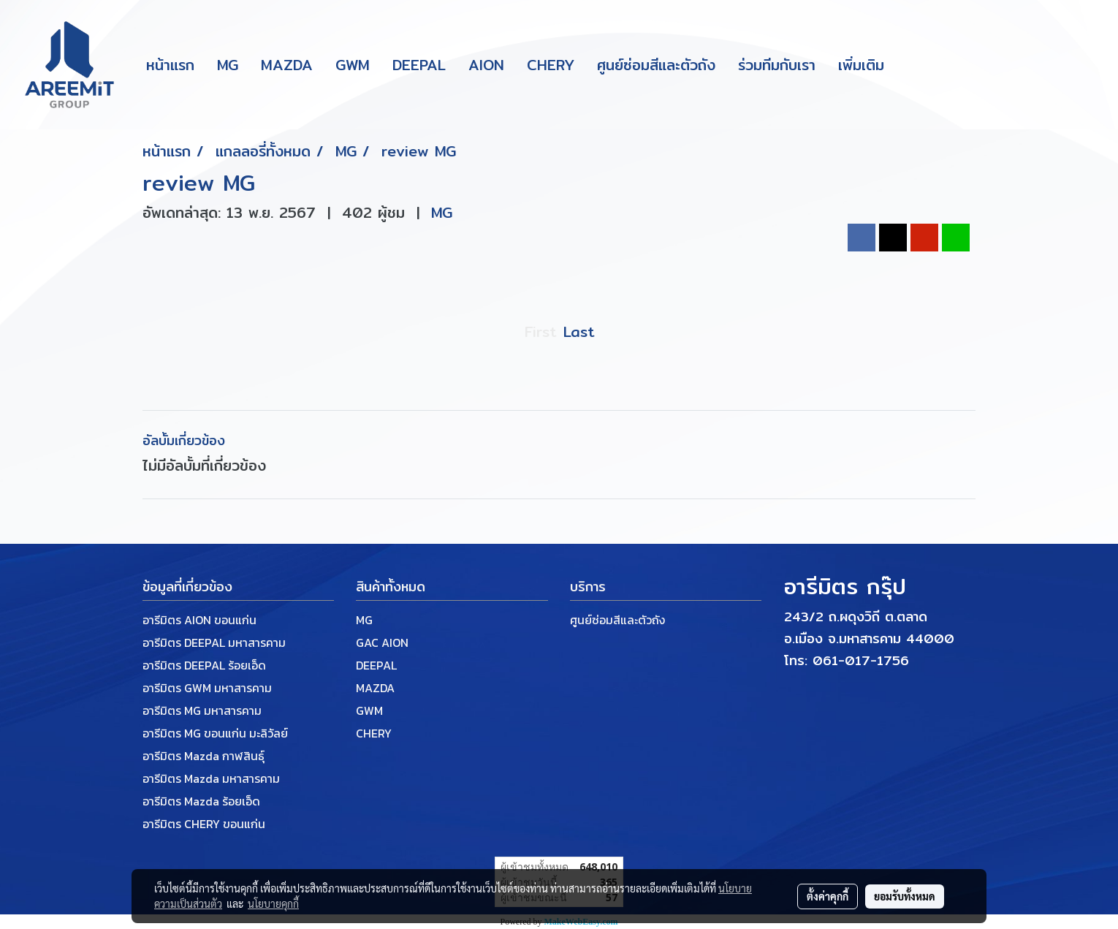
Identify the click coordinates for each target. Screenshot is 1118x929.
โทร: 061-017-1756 (846, 660)
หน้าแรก (170, 64)
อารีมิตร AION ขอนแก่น (199, 620)
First (540, 331)
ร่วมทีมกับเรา (776, 64)
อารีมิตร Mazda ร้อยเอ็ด (201, 801)
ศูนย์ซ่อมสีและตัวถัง (656, 64)
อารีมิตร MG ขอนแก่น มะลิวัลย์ (215, 733)
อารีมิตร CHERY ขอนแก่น (203, 824)
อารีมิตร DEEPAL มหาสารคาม (214, 642)
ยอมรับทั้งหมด (904, 896)
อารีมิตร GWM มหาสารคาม (207, 688)
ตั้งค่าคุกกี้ (827, 896)
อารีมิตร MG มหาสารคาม (202, 710)
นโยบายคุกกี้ (273, 903)
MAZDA (287, 64)
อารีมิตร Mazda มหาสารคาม (211, 778)
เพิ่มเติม (861, 64)
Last (578, 331)
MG (227, 64)
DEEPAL (419, 64)
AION (486, 64)
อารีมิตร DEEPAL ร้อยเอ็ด (204, 665)
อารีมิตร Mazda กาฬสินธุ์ (203, 756)
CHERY (550, 64)
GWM (352, 64)
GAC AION (382, 642)
